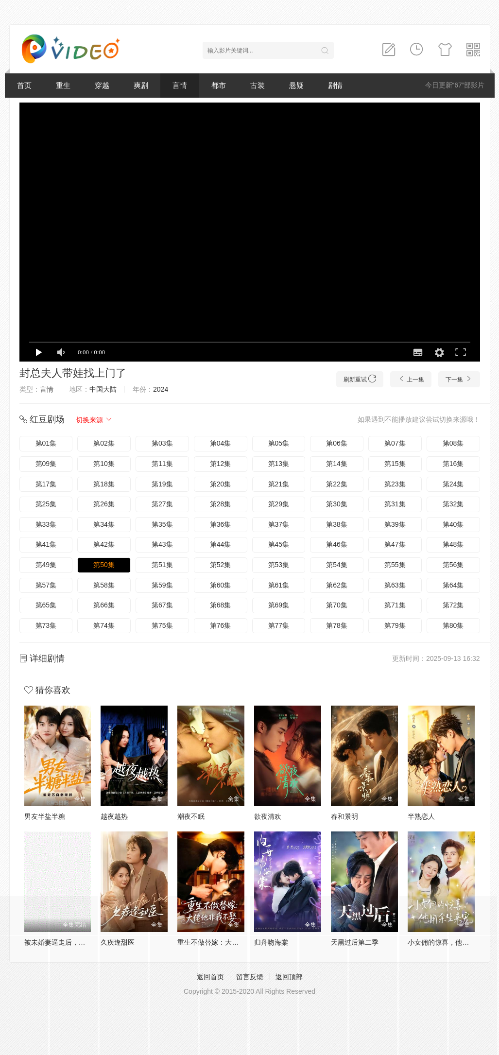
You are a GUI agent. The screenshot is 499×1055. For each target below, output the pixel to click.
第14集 (336, 463)
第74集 (104, 625)
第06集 (336, 443)
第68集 (220, 605)
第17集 (46, 484)
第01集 (46, 443)
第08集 (453, 443)
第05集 (279, 443)
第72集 (453, 605)
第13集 (279, 463)
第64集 (453, 585)
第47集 (395, 544)
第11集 (162, 463)
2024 (160, 389)
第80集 (453, 625)
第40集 (453, 524)
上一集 (410, 379)
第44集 (220, 544)
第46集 (336, 544)
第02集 (104, 443)
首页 (24, 85)
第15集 (395, 463)
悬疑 (296, 85)
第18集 (104, 484)
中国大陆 (103, 389)
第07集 (395, 443)
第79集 (395, 625)
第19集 (162, 484)
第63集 (395, 585)
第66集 (104, 605)
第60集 (220, 585)
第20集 (220, 484)
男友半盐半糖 (44, 816)
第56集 (453, 565)
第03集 (162, 443)
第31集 (395, 504)
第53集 (279, 565)
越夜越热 (114, 816)
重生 (63, 85)
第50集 (104, 565)
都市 (218, 85)
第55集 (395, 565)
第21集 (279, 484)
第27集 (162, 504)
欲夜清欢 (267, 816)
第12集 (220, 463)
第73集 (46, 625)
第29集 (279, 504)
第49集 (46, 565)
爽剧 (141, 85)
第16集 (453, 463)
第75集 (162, 625)
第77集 (279, 625)
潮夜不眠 (191, 816)
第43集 (162, 544)
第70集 (336, 605)
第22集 (336, 484)
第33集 (46, 524)
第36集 (220, 524)
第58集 (104, 585)
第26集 (104, 504)
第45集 (279, 544)
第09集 (46, 463)
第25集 (46, 504)
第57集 (46, 585)
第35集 (162, 524)
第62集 (336, 585)
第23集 (395, 484)
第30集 (336, 504)
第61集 (279, 585)
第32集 (453, 504)
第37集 (279, 524)
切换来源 (94, 420)
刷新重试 (360, 379)
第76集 (220, 625)
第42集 (104, 544)
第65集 (46, 605)
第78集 (336, 625)
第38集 (336, 524)
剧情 (335, 85)
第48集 (453, 544)
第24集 (453, 484)
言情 (179, 85)
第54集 (336, 565)
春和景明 (344, 816)
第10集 (104, 463)
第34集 (104, 524)
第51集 (162, 565)
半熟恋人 (421, 816)
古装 (257, 85)
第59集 (162, 585)
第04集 (220, 443)
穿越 (102, 85)
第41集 (46, 544)
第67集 (162, 605)
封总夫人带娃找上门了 (72, 373)
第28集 (220, 504)
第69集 (279, 605)
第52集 (220, 565)
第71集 (395, 605)
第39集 (395, 524)
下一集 (459, 379)
